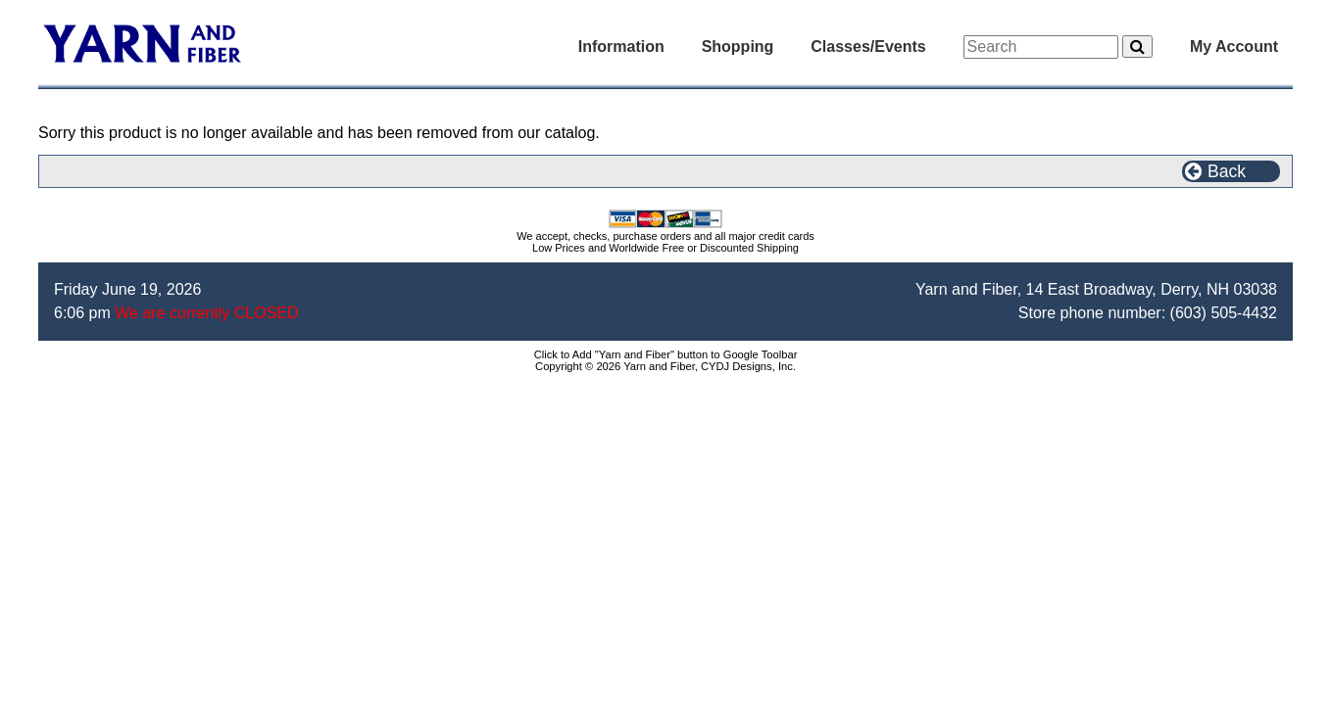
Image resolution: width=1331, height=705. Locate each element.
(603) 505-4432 (1223, 313)
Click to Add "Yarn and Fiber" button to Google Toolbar (666, 354)
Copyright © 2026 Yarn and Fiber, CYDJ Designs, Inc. (665, 366)
